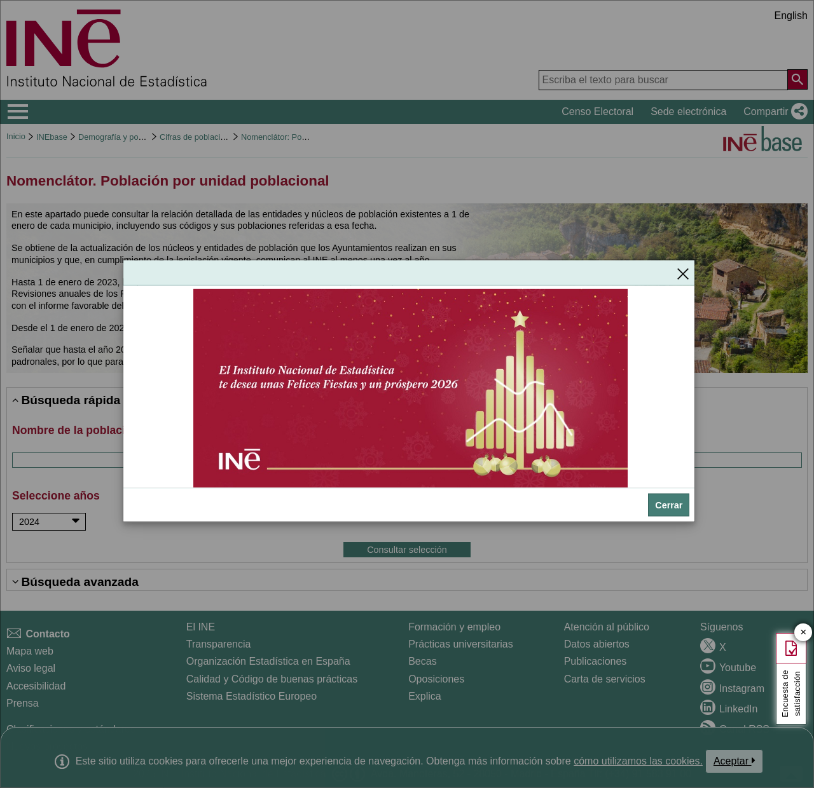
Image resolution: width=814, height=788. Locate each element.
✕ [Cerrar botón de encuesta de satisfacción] (803, 632)
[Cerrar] (683, 273)
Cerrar (668, 505)
